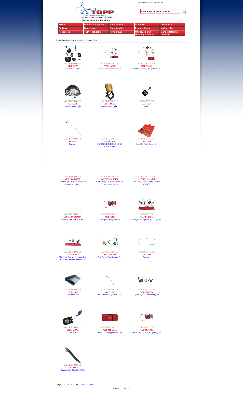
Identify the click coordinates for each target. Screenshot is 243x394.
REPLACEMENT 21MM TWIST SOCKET (146, 183)
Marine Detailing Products (169, 33)
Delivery (63, 28)
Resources (64, 32)
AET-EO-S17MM (72, 179)
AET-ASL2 (109, 103)
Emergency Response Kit (109, 219)
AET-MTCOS (146, 330)
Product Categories (94, 24)
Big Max (72, 144)
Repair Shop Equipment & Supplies (69, 40)
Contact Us (166, 24)
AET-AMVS (146, 66)
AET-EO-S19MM (109, 179)
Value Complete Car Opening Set (146, 68)
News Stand (116, 32)
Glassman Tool (73, 295)
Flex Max (146, 257)
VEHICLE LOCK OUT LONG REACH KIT (109, 145)
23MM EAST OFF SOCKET (73, 219)
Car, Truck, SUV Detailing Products (145, 33)
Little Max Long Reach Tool (109, 295)
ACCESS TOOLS (72, 63)
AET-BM (72, 141)
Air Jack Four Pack (72, 68)
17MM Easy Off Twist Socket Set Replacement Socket (72, 183)
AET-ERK (110, 217)
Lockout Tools (91, 40)
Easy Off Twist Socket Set (146, 144)
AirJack (146, 106)
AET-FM (146, 254)
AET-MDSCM (110, 330)
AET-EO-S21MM (146, 179)
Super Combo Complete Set (109, 68)
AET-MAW (72, 330)
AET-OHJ (73, 367)
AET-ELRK (109, 141)
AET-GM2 (73, 292)
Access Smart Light (73, 106)
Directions (89, 28)
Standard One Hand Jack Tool (73, 370)
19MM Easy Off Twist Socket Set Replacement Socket (109, 183)
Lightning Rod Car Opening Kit (146, 295)
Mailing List (167, 28)
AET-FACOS (109, 254)
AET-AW (146, 103)
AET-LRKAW (146, 292)
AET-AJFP (73, 66)
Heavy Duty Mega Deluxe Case (110, 332)
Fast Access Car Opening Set (109, 257)
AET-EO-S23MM (72, 217)
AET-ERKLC (146, 217)
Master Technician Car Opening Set (146, 332)
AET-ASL (73, 103)
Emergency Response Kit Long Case (146, 219)
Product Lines (142, 28)
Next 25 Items (87, 384)
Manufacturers (117, 24)
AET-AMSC (110, 66)
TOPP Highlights (92, 32)
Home (62, 24)
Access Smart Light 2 (109, 106)
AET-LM (109, 292)
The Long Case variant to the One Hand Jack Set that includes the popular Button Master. (73, 259)
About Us (140, 24)
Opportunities (117, 28)
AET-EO (146, 141)
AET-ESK (73, 254)
